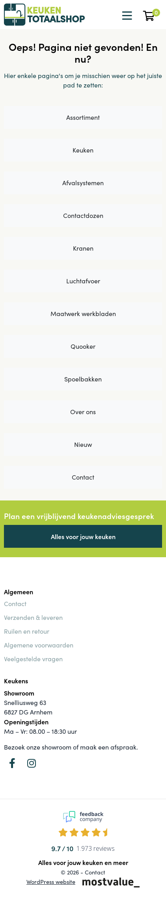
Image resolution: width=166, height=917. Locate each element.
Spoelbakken (83, 379)
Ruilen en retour (26, 631)
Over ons (83, 411)
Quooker (83, 346)
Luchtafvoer (83, 281)
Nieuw (83, 444)
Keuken (83, 150)
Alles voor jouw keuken (83, 536)
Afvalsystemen (83, 183)
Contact (83, 477)
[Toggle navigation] (126, 16)
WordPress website (50, 881)
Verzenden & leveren (33, 617)
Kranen (83, 248)
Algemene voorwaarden (38, 645)
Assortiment (83, 117)
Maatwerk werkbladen (83, 313)
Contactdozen (83, 215)
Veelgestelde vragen (33, 659)
